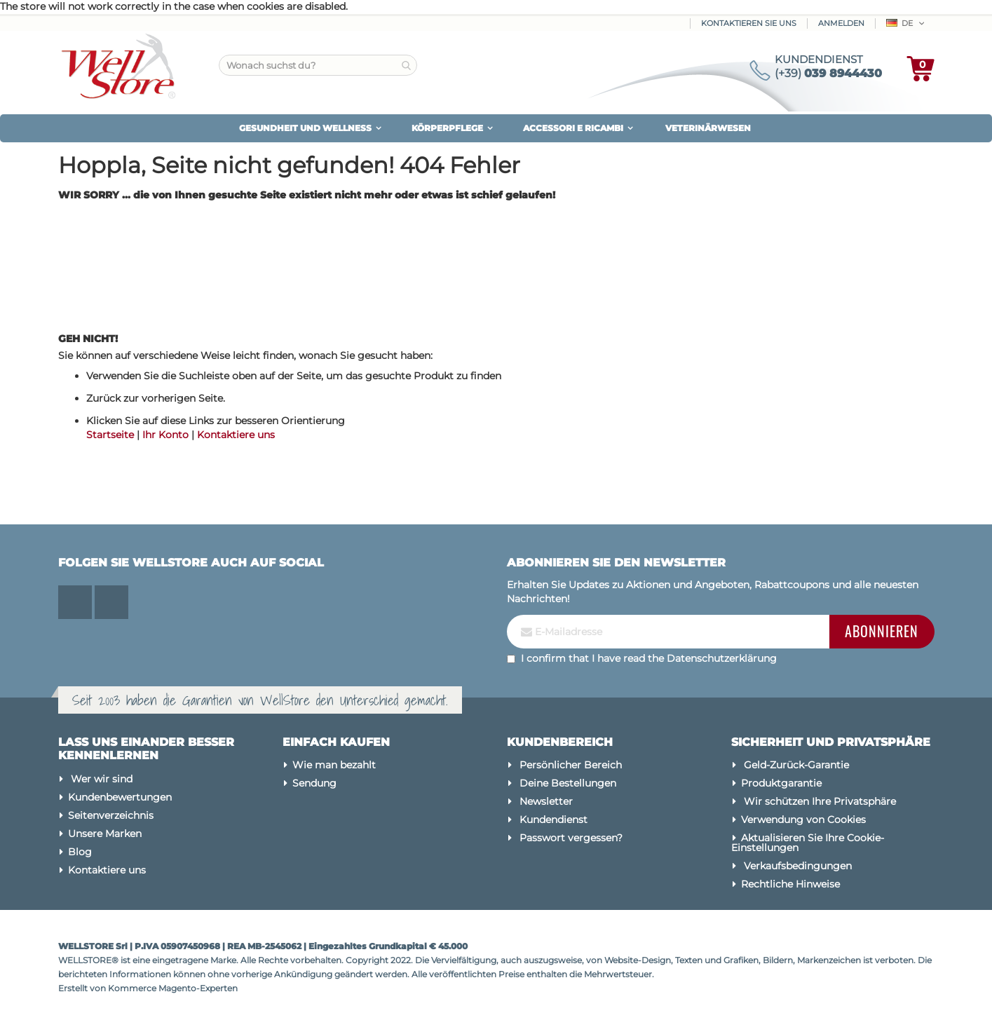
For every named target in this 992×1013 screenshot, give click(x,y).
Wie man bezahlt (334, 765)
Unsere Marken (105, 833)
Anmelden (841, 23)
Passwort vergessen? (571, 837)
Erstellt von (83, 988)
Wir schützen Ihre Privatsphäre (820, 801)
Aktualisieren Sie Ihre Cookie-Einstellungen (808, 842)
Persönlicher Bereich (570, 765)
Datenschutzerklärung (722, 658)
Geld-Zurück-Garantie (796, 765)
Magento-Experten (198, 988)
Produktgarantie (781, 783)
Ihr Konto (165, 434)
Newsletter (546, 801)
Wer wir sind (102, 779)
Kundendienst (553, 819)
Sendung (314, 783)
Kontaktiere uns (236, 434)
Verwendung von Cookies (803, 819)
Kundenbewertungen (120, 797)
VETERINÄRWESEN (708, 128)
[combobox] (318, 65)
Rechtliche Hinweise (790, 884)
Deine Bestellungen (567, 783)
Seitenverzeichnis (111, 815)
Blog (80, 851)
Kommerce (132, 988)
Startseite (110, 434)
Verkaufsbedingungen (798, 865)
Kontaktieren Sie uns (748, 23)
